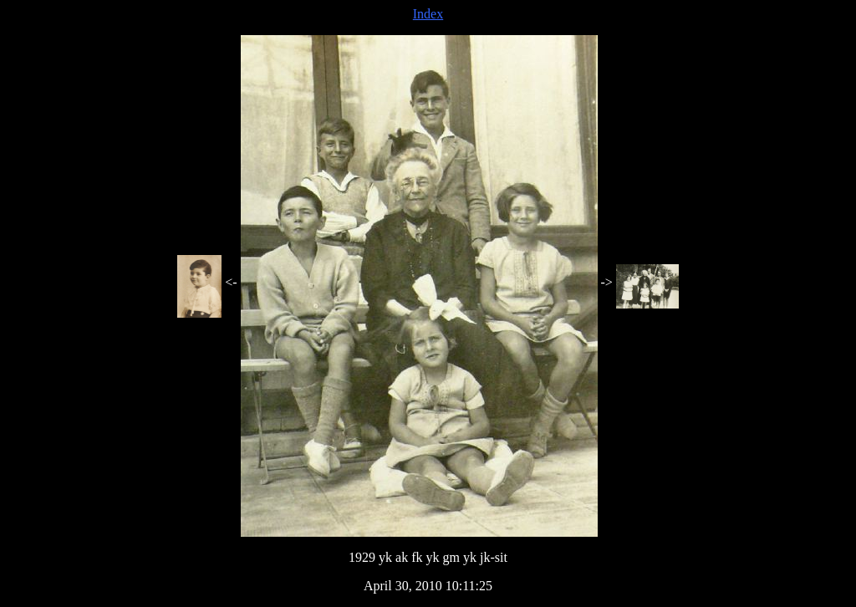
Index (428, 14)
